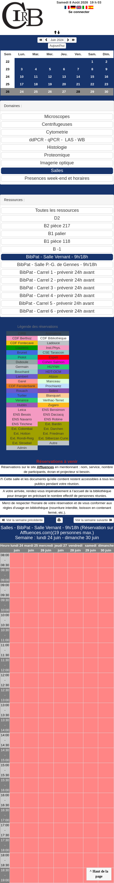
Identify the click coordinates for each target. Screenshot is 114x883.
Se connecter (78, 12)
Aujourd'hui (57, 46)
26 (8, 92)
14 (78, 77)
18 (36, 84)
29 (92, 92)
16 (106, 77)
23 (8, 69)
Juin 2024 (57, 40)
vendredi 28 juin (76, 548)
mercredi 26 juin (46, 548)
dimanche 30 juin (106, 548)
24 (8, 77)
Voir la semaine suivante (93, 520)
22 (8, 62)
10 (22, 77)
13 (64, 77)
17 (22, 84)
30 (106, 92)
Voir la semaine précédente (22, 520)
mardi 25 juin (31, 548)
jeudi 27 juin (60, 548)
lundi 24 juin (17, 548)
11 (36, 77)
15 (92, 77)
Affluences (45, 467)
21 (78, 84)
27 (64, 92)
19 (50, 84)
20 (64, 84)
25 (8, 84)
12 (50, 77)
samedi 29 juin (90, 548)
